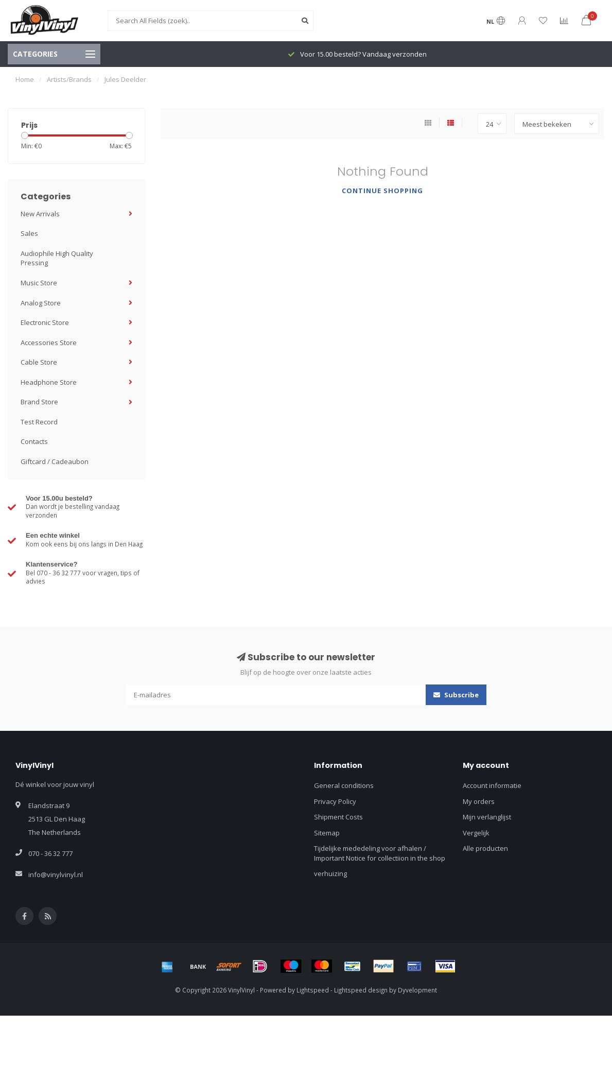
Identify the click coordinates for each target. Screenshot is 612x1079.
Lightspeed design (361, 990)
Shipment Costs (338, 816)
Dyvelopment (417, 990)
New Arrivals (40, 213)
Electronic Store (45, 322)
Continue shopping (382, 190)
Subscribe (456, 694)
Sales (29, 233)
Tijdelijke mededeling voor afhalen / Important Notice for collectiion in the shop (379, 853)
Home (24, 79)
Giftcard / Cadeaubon (55, 461)
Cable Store (39, 362)
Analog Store (41, 302)
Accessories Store (49, 342)
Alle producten (485, 848)
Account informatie (492, 785)
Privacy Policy (335, 801)
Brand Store (39, 401)
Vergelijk (476, 832)
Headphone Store (49, 382)
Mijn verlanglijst (487, 816)
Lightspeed (312, 990)
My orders (479, 801)
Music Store (39, 282)
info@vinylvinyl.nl (55, 874)
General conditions (344, 785)
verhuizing (330, 873)
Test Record (39, 421)
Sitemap (327, 832)
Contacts (34, 441)
